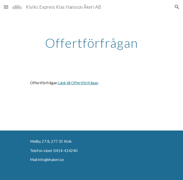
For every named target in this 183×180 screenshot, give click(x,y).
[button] (6, 7)
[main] (91, 43)
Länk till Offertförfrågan (78, 83)
